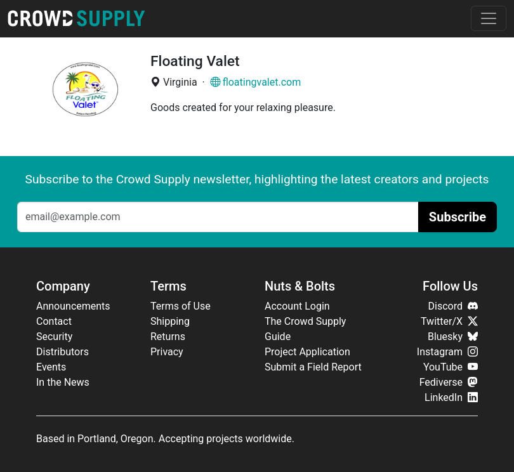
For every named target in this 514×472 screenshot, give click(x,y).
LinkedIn (451, 397)
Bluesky (453, 337)
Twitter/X (449, 321)
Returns (167, 337)
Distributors (62, 352)
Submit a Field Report (313, 367)
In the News (62, 382)
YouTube (450, 367)
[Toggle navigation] (488, 18)
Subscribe (457, 217)
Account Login (297, 306)
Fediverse (448, 382)
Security (54, 337)
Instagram (447, 352)
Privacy (166, 352)
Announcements (73, 306)
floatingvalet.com (255, 82)
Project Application (307, 352)
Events (51, 367)
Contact (54, 321)
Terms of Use (180, 306)
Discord (453, 306)
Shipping (170, 321)
